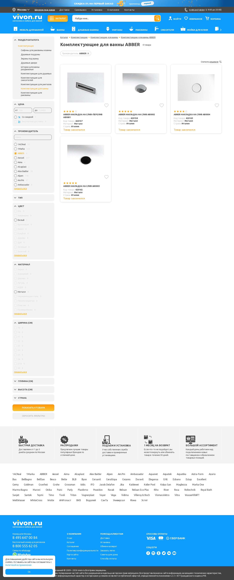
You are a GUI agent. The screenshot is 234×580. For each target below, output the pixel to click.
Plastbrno (101, 489)
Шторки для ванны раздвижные (30, 68)
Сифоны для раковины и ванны (36, 50)
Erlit (181, 479)
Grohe (72, 484)
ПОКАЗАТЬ (33, 407)
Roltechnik (18, 495)
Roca (198, 489)
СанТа (138, 500)
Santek (61, 495)
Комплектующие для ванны (35, 88)
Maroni (54, 489)
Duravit (154, 479)
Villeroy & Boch (179, 495)
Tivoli (97, 495)
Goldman (44, 484)
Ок (29, 572)
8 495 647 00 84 (26, 538)
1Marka (31, 474)
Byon (98, 479)
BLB (88, 479)
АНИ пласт (98, 500)
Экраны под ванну (30, 58)
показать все (20, 188)
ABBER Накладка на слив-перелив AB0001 (78, 115)
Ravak (130, 489)
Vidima (161, 495)
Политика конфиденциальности (82, 550)
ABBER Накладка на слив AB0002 (137, 114)
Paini (77, 489)
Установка (96, 10)
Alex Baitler (98, 474)
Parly (88, 489)
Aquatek (171, 474)
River (187, 489)
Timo (85, 495)
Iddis (99, 484)
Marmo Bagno (37, 489)
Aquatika (186, 474)
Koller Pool (168, 484)
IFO (109, 484)
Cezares (141, 479)
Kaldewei (152, 484)
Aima (68, 474)
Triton (108, 495)
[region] (33, 165)
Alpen (112, 474)
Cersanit (110, 479)
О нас (69, 538)
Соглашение (73, 546)
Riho (177, 489)
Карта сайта (72, 554)
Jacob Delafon (124, 484)
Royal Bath (35, 495)
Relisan (143, 489)
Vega (149, 495)
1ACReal (17, 474)
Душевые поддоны (30, 54)
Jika (139, 484)
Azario (16, 479)
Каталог (64, 37)
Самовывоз (81, 10)
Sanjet (49, 495)
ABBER (44, 474)
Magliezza (200, 484)
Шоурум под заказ (45, 10)
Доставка (64, 10)
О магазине (113, 10)
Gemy (30, 484)
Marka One (18, 489)
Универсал (153, 500)
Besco (66, 479)
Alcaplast (81, 474)
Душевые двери (29, 63)
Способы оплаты (108, 558)
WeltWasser (50, 500)
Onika (66, 489)
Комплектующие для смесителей (31, 79)
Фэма (167, 500)
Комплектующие (26, 46)
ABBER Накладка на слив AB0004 (192, 114)
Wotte (83, 500)
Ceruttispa (125, 479)
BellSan (54, 479)
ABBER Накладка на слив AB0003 (82, 186)
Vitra (15, 500)
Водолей (124, 500)
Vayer (139, 495)
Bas (27, 479)
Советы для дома (109, 554)
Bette (78, 479)
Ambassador (140, 474)
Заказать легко (107, 550)
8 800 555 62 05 (26, 546)
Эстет (179, 500)
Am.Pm (124, 474)
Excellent (17, 484)
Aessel (56, 474)
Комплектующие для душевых (36, 73)
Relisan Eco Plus (160, 489)
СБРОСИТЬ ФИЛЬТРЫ (33, 416)
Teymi (74, 495)
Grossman (86, 484)
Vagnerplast (123, 495)
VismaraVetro (200, 495)
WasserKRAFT (31, 500)
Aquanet (157, 474)
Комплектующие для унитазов (36, 84)
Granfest (58, 484)
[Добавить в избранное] (106, 105)
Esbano (192, 479)
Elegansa (168, 479)
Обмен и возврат (108, 546)
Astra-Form (203, 474)
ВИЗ (111, 500)
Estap (205, 479)
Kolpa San (184, 484)
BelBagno (39, 479)
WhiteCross (68, 500)
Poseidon (117, 489)
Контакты (129, 10)
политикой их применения (18, 565)
